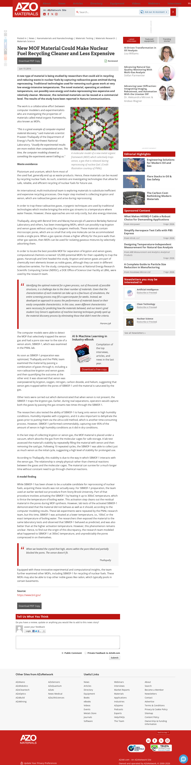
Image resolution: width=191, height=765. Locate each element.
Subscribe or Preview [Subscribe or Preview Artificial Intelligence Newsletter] (147, 289)
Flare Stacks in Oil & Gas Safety (160, 177)
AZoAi (51, 689)
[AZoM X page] (52, 14)
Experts (118, 713)
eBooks (87, 701)
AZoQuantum (55, 685)
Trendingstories (167, 40)
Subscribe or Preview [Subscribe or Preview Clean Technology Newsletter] (147, 304)
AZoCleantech (23, 689)
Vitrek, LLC (135, 236)
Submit (114, 657)
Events (87, 709)
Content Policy (152, 717)
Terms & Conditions (155, 705)
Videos (87, 705)
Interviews (119, 685)
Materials (119, 693)
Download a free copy (94, 369)
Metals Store (90, 713)
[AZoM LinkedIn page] (44, 14)
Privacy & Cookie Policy (156, 709)
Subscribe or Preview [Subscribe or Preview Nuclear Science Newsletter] (147, 319)
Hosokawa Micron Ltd (140, 269)
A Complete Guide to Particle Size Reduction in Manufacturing (149, 263)
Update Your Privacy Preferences (38, 761)
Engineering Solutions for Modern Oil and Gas (161, 161)
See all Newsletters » (135, 330)
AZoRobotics (22, 685)
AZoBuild (20, 697)
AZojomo (118, 705)
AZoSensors (54, 682)
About (148, 682)
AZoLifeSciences (56, 697)
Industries (119, 701)
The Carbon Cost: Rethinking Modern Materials (158, 195)
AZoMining (21, 701)
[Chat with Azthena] (183, 758)
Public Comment (73, 653)
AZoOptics (21, 693)
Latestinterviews (131, 40)
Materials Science (26, 41)
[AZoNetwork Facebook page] (48, 14)
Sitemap (149, 713)
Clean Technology (146, 301)
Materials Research (105, 38)
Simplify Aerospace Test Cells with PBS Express (146, 231)
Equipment (89, 693)
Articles (87, 685)
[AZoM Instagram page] (56, 14)
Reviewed (113, 61)
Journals (88, 717)
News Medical (55, 693)
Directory (87, 3)
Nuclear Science (145, 315)
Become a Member (154, 689)
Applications (120, 697)
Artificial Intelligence (147, 286)
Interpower (135, 223)
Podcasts (118, 709)
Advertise (149, 701)
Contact (148, 697)
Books (87, 697)
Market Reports (122, 689)
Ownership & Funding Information (156, 722)
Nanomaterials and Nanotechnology (55, 38)
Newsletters (151, 693)
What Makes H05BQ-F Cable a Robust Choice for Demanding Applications (149, 217)
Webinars (119, 682)
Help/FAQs (119, 717)
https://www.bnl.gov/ (29, 595)
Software (88, 721)
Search (148, 685)
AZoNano (20, 682)
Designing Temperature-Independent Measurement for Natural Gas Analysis (146, 244)
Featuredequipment (149, 40)
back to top (163, 732)
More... (171, 3)
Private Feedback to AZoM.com (104, 653)
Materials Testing (84, 38)
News (31, 38)
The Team (119, 721)
